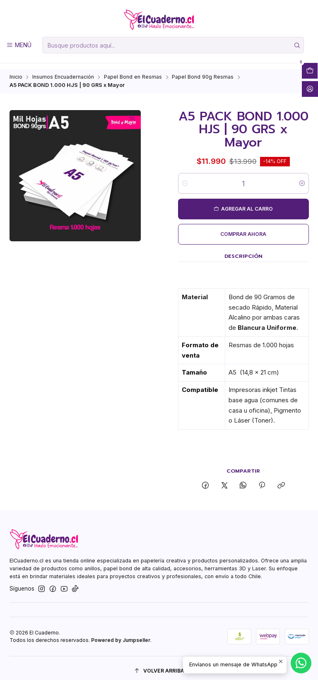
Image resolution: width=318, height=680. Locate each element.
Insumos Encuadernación (63, 71)
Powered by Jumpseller (120, 634)
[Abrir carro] (310, 71)
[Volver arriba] (159, 665)
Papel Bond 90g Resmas (203, 71)
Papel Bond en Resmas (133, 71)
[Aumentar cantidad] (302, 178)
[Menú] (19, 45)
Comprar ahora (243, 229)
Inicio (16, 71)
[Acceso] (310, 89)
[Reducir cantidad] (184, 178)
